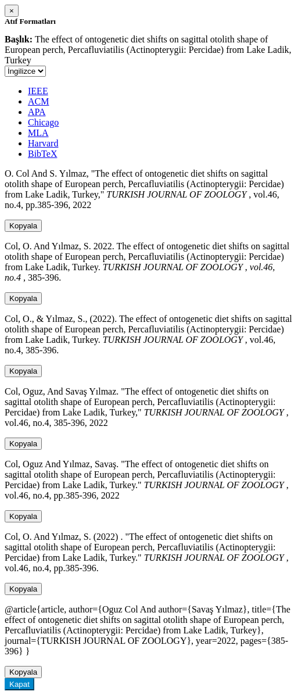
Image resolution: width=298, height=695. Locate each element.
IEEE (38, 91)
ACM (38, 101)
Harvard (43, 143)
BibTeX (42, 154)
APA (37, 112)
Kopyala (23, 225)
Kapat (19, 684)
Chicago (43, 122)
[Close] (12, 11)
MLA (38, 133)
